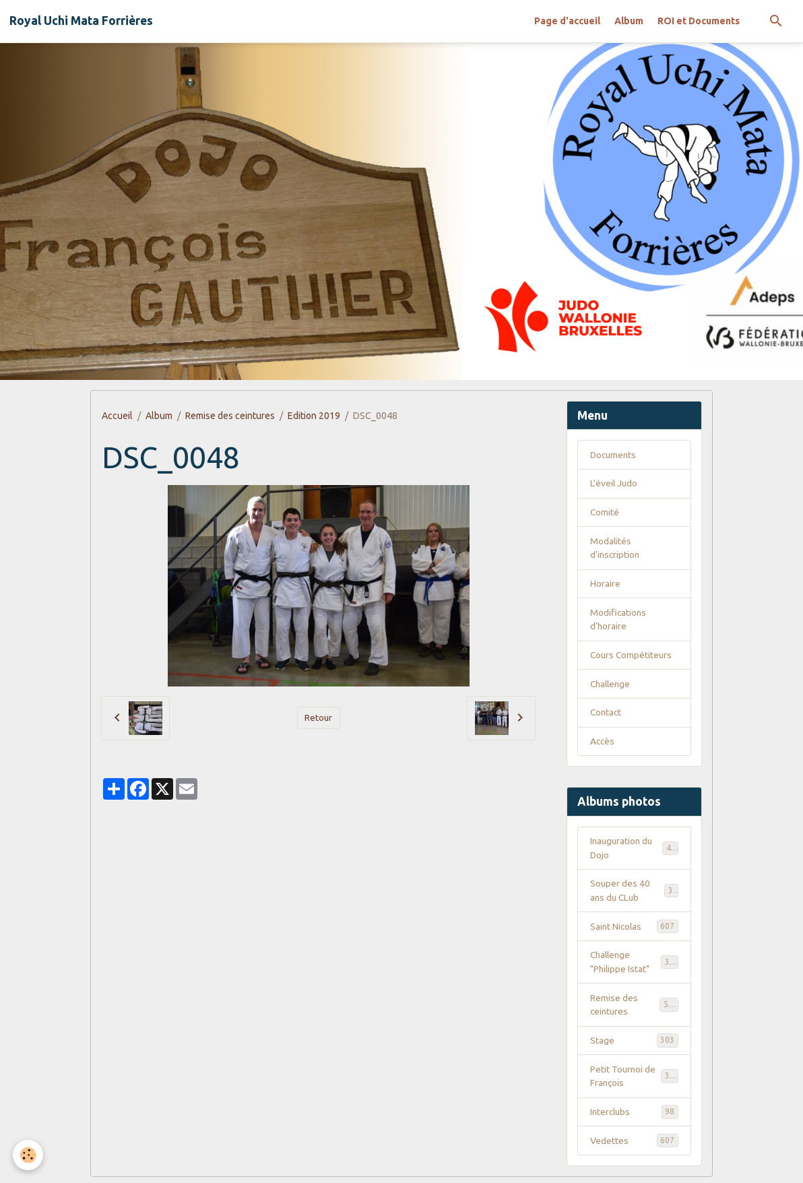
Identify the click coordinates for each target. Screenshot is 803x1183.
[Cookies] (28, 1155)
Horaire (605, 584)
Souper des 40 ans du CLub (634, 893)
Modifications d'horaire (618, 620)
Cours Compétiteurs (632, 656)
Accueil (117, 415)
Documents (614, 454)
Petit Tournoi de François (634, 1080)
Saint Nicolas (634, 929)
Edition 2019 (314, 415)
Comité (605, 512)
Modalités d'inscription (615, 548)
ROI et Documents (698, 20)
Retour (318, 717)
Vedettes (634, 1146)
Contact (606, 714)
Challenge (611, 685)
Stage (634, 1045)
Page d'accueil (567, 20)
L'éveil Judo (614, 483)
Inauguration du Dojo (634, 850)
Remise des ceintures (230, 415)
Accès (603, 743)
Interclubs (634, 1117)
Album (628, 20)
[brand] (81, 21)
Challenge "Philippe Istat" (634, 965)
